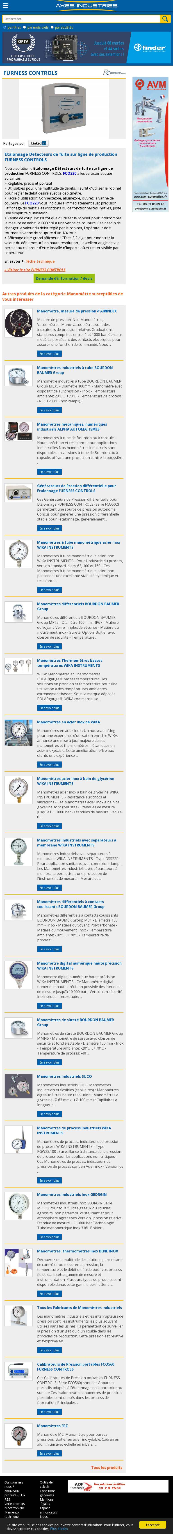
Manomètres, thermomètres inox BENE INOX (77, 1251)
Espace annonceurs (48, 1510)
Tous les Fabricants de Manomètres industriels (79, 1307)
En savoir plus (49, 353)
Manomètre (79, 293)
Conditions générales (47, 1493)
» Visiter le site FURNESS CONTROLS (35, 269)
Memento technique (12, 1514)
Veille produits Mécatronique (15, 1506)
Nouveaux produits (12, 1493)
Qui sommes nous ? (14, 1484)
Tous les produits (106, 1467)
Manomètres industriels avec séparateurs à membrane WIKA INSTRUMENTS (76, 843)
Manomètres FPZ (52, 1425)
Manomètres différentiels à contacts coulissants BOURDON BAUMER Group (71, 904)
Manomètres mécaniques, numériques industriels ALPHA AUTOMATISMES (72, 427)
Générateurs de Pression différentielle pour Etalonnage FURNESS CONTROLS (76, 488)
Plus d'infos (59, 1529)
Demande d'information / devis (64, 278)
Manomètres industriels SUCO (64, 1076)
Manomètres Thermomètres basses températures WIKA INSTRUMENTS (69, 663)
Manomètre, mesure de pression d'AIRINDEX (77, 311)
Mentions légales (47, 1501)
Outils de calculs (46, 1484)
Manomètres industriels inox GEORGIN (72, 1194)
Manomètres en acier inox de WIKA (68, 722)
